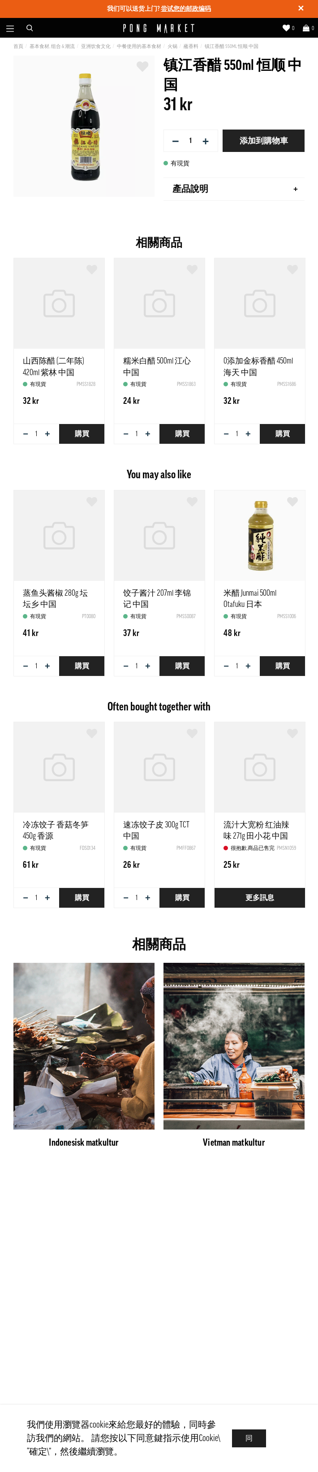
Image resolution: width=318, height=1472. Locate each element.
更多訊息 (259, 897)
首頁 (18, 46)
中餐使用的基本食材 (139, 46)
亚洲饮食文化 (96, 46)
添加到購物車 (264, 141)
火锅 (172, 46)
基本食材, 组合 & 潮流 (52, 46)
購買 (82, 433)
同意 (249, 1441)
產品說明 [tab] (235, 189)
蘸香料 (191, 46)
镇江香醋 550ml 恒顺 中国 (231, 46)
